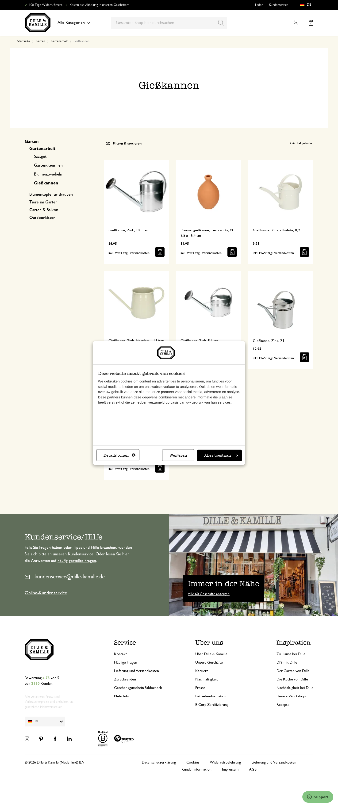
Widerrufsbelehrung (225, 762)
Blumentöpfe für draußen (51, 194)
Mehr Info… (123, 696)
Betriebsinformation (210, 696)
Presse (200, 688)
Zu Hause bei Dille (291, 654)
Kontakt (120, 654)
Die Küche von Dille (292, 679)
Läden (259, 5)
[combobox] (169, 23)
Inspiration (294, 642)
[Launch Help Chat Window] (317, 797)
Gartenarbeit (59, 41)
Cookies (192, 762)
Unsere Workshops (292, 696)
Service (125, 642)
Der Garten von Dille (293, 671)
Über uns (209, 642)
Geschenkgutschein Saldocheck (138, 688)
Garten (40, 41)
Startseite (23, 41)
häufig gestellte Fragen (77, 561)
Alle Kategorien (74, 23)
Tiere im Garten (43, 202)
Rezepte (283, 705)
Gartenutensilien (48, 165)
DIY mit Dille (287, 662)
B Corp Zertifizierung (211, 705)
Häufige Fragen (125, 662)
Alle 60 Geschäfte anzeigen (209, 594)
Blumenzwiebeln (48, 174)
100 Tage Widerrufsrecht (45, 5)
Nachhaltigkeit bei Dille (295, 688)
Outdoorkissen (42, 218)
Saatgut (40, 156)
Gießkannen (46, 183)
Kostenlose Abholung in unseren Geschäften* (99, 5)
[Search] (221, 23)
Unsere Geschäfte (209, 662)
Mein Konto (296, 23)
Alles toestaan (221, 455)
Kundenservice (278, 5)
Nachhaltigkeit (206, 679)
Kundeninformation (196, 769)
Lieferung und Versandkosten (136, 671)
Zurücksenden (125, 679)
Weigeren (178, 455)
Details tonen (120, 455)
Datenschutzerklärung (159, 762)
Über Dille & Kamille (211, 654)
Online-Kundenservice (46, 593)
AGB (253, 769)
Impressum (230, 769)
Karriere (201, 671)
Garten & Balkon (43, 210)
